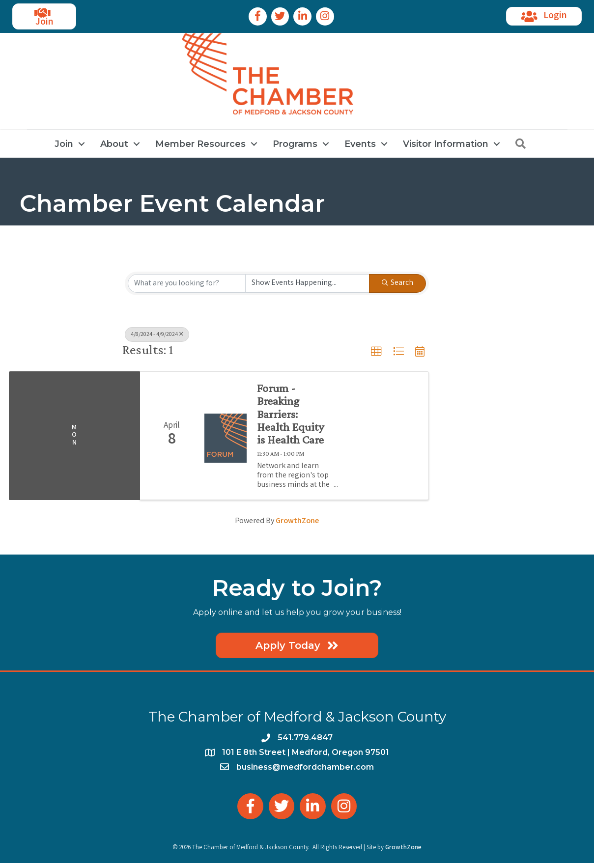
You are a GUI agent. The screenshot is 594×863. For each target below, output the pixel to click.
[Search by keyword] (187, 283)
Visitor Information (445, 144)
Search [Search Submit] (397, 283)
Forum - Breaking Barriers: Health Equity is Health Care (290, 414)
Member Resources (200, 144)
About (114, 144)
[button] (376, 352)
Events (360, 144)
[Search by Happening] (307, 283)
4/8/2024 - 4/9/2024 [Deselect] (157, 335)
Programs (295, 144)
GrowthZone (297, 521)
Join (64, 144)
